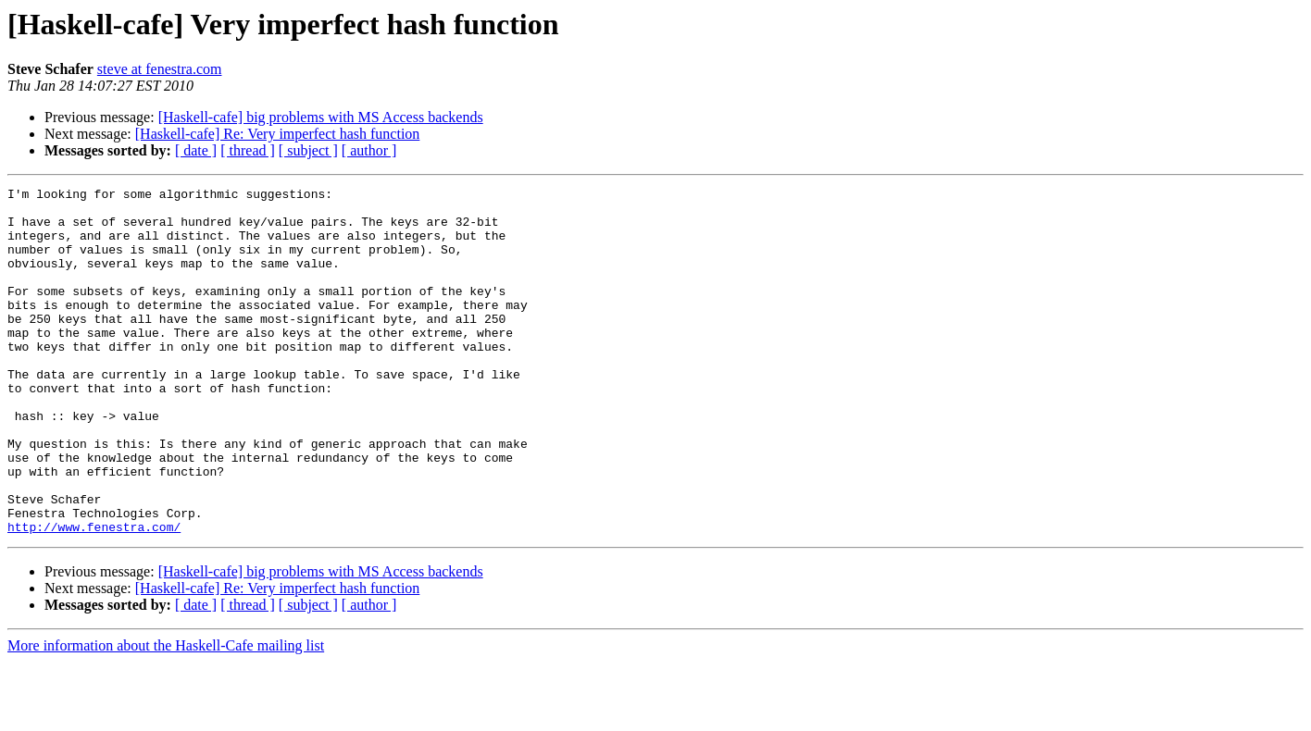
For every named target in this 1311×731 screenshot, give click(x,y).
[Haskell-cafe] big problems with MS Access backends (320, 117)
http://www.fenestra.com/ (94, 596)
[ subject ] (308, 150)
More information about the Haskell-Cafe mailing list (165, 715)
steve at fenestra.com (159, 69)
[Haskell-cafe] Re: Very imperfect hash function (277, 134)
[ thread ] (247, 150)
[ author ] (369, 150)
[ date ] (196, 150)
